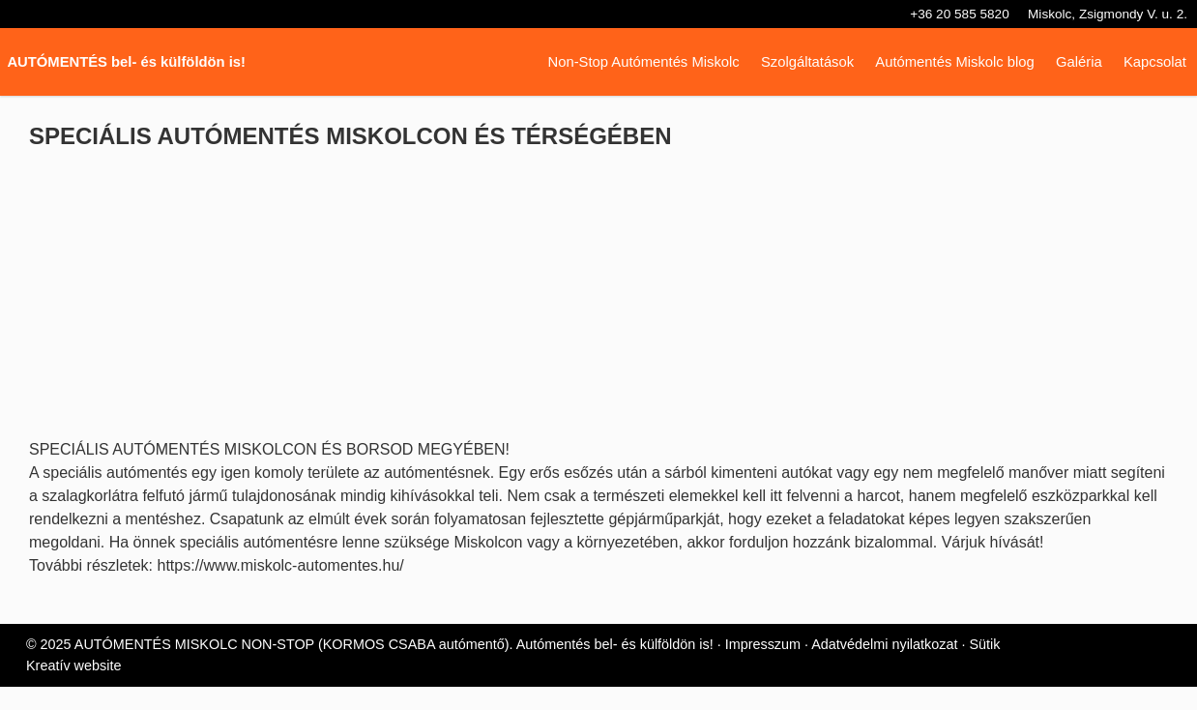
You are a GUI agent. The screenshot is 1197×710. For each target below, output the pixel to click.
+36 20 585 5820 (947, 14)
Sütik (1000, 668)
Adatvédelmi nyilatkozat (898, 668)
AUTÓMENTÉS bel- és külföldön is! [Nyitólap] (128, 62)
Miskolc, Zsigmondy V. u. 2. (1104, 14)
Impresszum (771, 668)
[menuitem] (634, 62)
